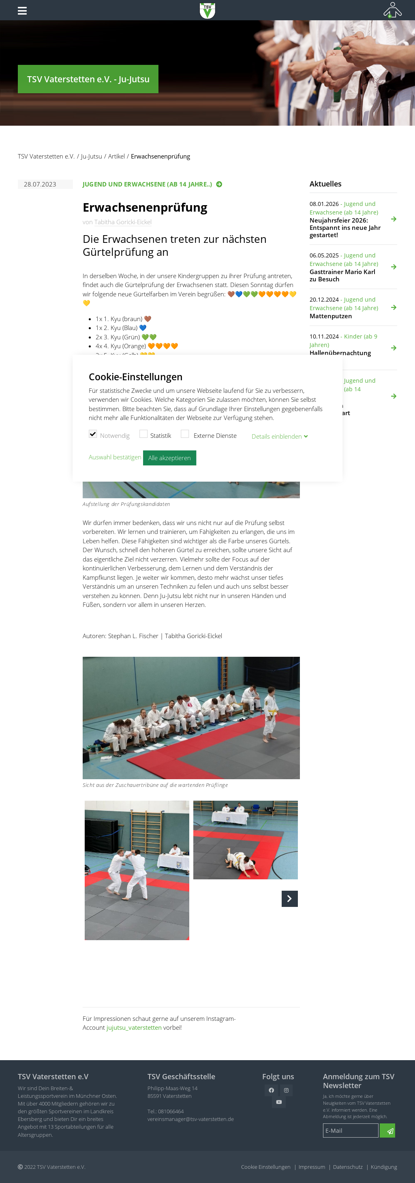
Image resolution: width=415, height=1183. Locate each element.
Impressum (312, 1166)
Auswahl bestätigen (115, 457)
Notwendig (109, 434)
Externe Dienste (209, 434)
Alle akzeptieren (169, 458)
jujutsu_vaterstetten (134, 1027)
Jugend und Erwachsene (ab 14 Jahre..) (147, 184)
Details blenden (277, 436)
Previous (93, 899)
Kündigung (384, 1166)
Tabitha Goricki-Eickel (123, 222)
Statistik (155, 434)
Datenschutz (348, 1166)
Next (290, 899)
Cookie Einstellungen (266, 1166)
